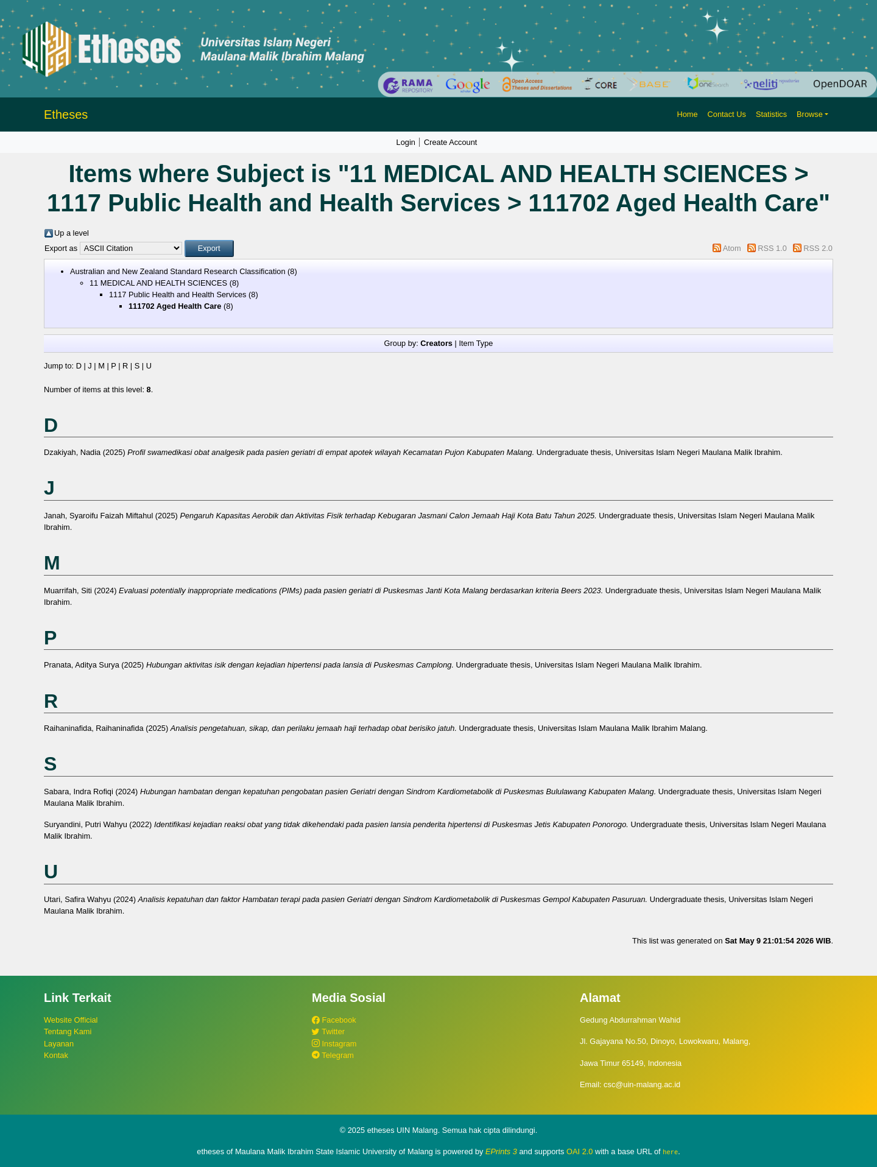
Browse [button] (810, 114)
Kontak (56, 1055)
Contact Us (727, 114)
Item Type (476, 343)
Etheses (66, 114)
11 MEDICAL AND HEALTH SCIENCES (158, 282)
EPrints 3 (501, 1151)
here (670, 1152)
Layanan (59, 1043)
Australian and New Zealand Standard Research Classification (178, 271)
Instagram (334, 1043)
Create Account (450, 142)
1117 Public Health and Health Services (178, 294)
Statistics (771, 114)
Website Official (70, 1019)
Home (687, 114)
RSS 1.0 (772, 248)
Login (405, 142)
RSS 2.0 (818, 248)
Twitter (328, 1031)
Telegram (333, 1055)
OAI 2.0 (579, 1151)
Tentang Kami (67, 1031)
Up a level (71, 233)
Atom (732, 248)
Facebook (334, 1019)
